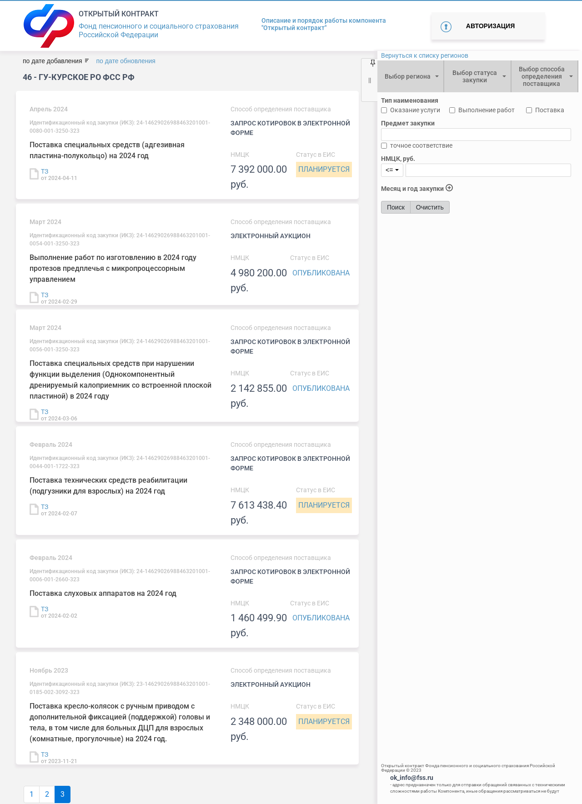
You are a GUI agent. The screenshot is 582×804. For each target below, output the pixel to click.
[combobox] (410, 76)
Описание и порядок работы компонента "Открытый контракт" (323, 24)
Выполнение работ (486, 110)
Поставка (549, 110)
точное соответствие (421, 145)
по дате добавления (52, 61)
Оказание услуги (415, 110)
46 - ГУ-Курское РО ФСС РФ (79, 77)
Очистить (430, 207)
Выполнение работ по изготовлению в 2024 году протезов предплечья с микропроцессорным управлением (113, 268)
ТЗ (44, 171)
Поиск (396, 207)
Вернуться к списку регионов (424, 55)
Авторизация (490, 26)
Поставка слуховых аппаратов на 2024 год (103, 593)
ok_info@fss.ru (411, 777)
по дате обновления (125, 61)
